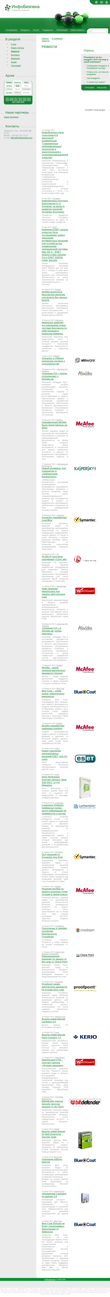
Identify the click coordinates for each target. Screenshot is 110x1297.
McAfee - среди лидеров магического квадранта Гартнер (53, 670)
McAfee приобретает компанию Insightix (53, 727)
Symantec (56, 198)
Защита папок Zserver (9, 1290)
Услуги (36, 30)
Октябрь (9, 92)
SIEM (68, 1294)
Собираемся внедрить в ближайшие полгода (98, 67)
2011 (16, 100)
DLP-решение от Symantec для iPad (52, 855)
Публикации (61, 30)
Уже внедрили (93, 78)
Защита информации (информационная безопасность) (88, 1292)
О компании (11, 30)
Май (17, 86)
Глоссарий (16, 65)
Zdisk (72, 1289)
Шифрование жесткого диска (99, 1290)
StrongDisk (79, 1289)
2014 (29, 98)
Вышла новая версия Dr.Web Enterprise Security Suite (53, 1134)
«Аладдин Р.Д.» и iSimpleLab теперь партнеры (52, 631)
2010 (20, 100)
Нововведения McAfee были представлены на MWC (54, 425)
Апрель (9, 86)
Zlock (28, 1290)
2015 (24, 98)
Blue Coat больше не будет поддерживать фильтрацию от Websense (53, 1227)
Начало (45, 38)
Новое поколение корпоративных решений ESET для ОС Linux (54, 754)
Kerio (57, 774)
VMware (56, 356)
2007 (14, 102)
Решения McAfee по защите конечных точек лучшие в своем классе (55, 891)
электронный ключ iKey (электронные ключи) (71, 1290)
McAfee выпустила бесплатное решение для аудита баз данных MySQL (54, 295)
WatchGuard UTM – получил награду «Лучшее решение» (52, 1062)
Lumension (59, 803)
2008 (29, 100)
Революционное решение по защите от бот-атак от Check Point (54, 959)
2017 (16, 98)
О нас (13, 44)
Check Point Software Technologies (53, 953)
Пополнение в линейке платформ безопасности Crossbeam (54, 932)
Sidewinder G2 (23, 1289)
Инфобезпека (50, 1279)
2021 (7, 98)
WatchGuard (61, 586)
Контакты (15, 55)
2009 (24, 100)
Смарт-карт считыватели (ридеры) (15, 1292)
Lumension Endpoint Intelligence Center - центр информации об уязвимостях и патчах (54, 809)
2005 (22, 102)
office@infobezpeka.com (21, 138)
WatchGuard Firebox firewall (39, 1292)
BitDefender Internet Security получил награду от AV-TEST (53, 1104)
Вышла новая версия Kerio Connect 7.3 (53, 1036)
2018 (11, 98)
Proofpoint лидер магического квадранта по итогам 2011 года (54, 987)
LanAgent (34, 1290)
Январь (9, 82)
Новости (45, 41)
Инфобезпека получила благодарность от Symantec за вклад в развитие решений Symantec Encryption (55, 206)
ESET (55, 227)
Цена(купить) (45, 1294)
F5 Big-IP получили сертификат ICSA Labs (54, 558)
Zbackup (21, 1290)
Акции (14, 62)
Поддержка (48, 30)
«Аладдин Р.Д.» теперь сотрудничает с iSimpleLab (54, 376)
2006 (18, 102)
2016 (20, 98)
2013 (7, 100)
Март (26, 82)
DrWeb (57, 1129)
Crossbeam (59, 926)
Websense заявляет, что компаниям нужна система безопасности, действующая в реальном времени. (54, 328)
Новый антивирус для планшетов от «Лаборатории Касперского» (54, 472)
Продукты (25, 30)
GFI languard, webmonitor (38, 1289)
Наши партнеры (17, 112)
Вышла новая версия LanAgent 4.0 (53, 1020)
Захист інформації (58, 1294)
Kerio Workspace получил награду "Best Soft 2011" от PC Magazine (54, 780)
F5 (58, 554)
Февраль (17, 82)
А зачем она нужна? (96, 82)
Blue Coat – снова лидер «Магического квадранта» (53, 693)
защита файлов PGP (101, 1289)
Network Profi (60, 1017)
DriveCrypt (88, 1289)
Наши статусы (17, 48)
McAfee (58, 289)
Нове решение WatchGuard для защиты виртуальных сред (53, 592)
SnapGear (12, 1289)
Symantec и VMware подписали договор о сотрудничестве (53, 361)
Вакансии (15, 58)
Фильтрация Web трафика (58, 1289)
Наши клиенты (77, 30)
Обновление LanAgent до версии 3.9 (54, 1195)
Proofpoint (59, 982)
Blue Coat (60, 688)
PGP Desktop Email (46, 1290)
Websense (59, 320)
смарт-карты (55, 1292)
